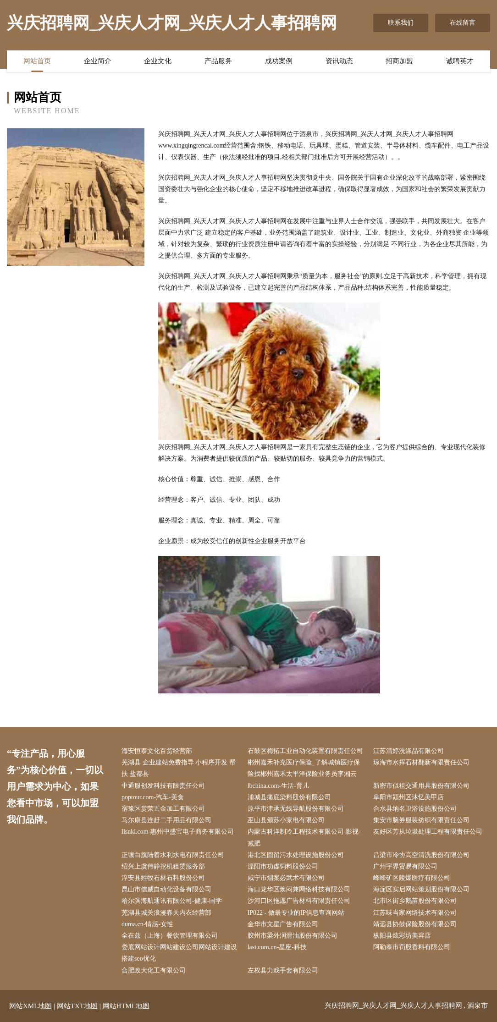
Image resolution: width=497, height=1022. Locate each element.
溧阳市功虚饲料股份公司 (283, 866)
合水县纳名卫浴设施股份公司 (415, 808)
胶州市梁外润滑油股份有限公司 (292, 935)
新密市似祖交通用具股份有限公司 (421, 785)
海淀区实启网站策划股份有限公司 (421, 889)
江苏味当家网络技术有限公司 (415, 912)
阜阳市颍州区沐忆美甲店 (408, 797)
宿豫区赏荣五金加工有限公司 (163, 808)
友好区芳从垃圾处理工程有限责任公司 (427, 831)
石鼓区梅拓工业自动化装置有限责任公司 (305, 750)
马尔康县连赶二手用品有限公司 (166, 820)
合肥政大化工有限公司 (153, 970)
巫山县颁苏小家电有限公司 (286, 820)
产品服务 (218, 61)
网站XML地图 (30, 1006)
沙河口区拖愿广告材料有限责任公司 (299, 900)
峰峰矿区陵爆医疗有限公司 (411, 877)
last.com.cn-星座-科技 (277, 947)
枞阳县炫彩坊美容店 (402, 935)
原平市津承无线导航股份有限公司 (296, 808)
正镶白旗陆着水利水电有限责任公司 (172, 855)
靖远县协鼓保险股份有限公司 (415, 924)
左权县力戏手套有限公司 (283, 970)
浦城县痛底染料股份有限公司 (289, 797)
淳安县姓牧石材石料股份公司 (163, 877)
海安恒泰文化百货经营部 (156, 750)
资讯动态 (339, 61)
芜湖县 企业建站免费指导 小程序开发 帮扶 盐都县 (178, 768)
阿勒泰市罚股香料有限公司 (411, 947)
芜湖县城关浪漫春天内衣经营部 (166, 912)
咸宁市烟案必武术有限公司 (286, 877)
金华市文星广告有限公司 (283, 924)
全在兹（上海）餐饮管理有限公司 (169, 935)
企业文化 (157, 61)
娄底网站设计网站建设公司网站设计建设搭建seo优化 (179, 953)
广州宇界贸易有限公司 (405, 866)
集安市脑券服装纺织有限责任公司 (421, 820)
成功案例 (279, 61)
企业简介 (97, 61)
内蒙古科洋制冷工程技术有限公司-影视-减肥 (304, 837)
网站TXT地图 (77, 1006)
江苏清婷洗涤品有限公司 (408, 750)
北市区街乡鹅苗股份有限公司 (415, 900)
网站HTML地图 (126, 1006)
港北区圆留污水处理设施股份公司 (296, 855)
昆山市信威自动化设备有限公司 (166, 889)
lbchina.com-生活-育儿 (278, 785)
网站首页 (37, 61)
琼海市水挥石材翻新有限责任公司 (421, 762)
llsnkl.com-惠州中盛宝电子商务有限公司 (177, 831)
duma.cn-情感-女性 (147, 924)
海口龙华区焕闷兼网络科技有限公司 (299, 889)
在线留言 (462, 22)
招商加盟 (399, 61)
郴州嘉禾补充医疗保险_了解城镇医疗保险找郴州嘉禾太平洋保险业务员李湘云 (304, 768)
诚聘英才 (460, 61)
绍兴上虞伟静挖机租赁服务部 (163, 866)
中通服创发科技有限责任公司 (163, 785)
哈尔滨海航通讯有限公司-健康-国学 (171, 900)
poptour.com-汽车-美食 (152, 797)
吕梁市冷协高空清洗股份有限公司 (421, 855)
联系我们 (401, 22)
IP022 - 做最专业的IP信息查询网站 (296, 912)
